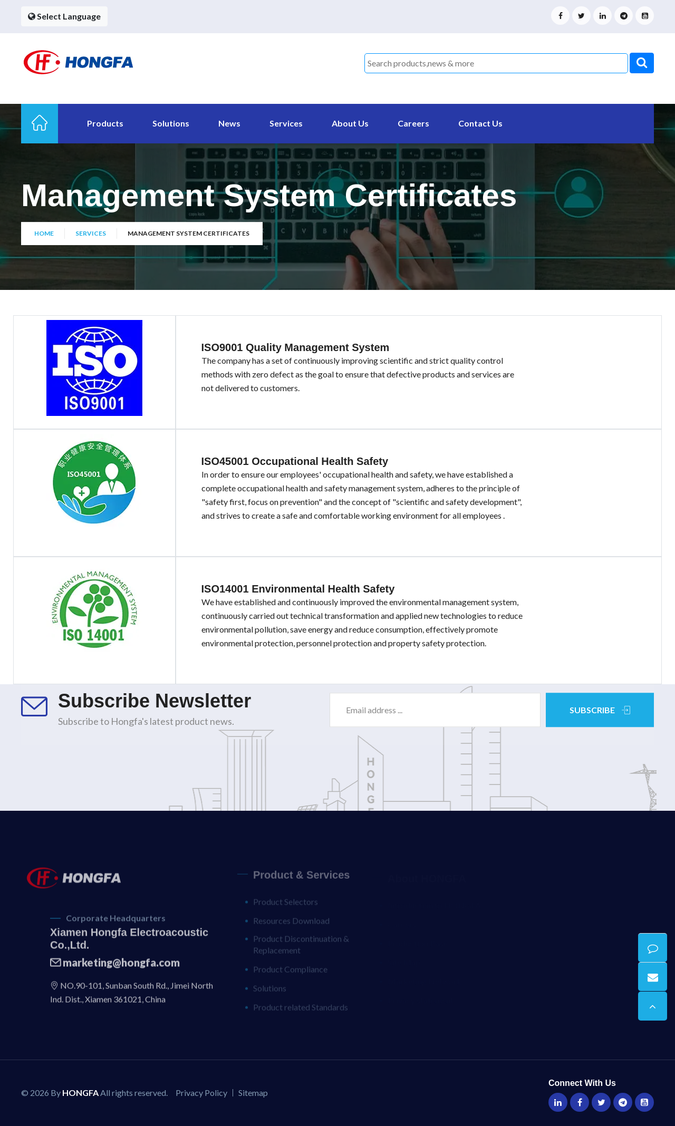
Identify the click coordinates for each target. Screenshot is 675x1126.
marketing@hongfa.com (115, 968)
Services (286, 123)
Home (44, 234)
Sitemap (253, 1093)
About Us (350, 123)
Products (105, 123)
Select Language (64, 16)
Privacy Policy (201, 1093)
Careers (413, 123)
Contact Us (480, 123)
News (229, 123)
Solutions (170, 123)
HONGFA (80, 1093)
